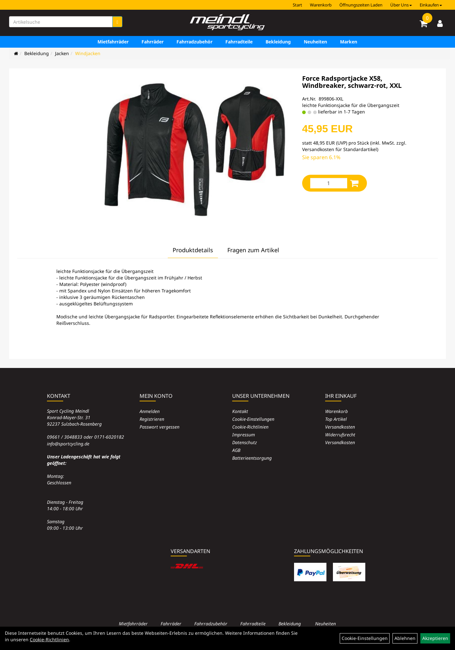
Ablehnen (404, 638)
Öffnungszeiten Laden (360, 5)
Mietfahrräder (113, 42)
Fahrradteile (239, 42)
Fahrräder (153, 42)
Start (297, 5)
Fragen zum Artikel (253, 250)
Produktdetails (193, 250)
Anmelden (150, 411)
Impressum (243, 434)
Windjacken (87, 53)
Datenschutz (244, 442)
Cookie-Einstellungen (253, 419)
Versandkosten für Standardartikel (339, 149)
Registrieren (152, 419)
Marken (348, 42)
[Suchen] (117, 21)
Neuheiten (315, 42)
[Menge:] (328, 183)
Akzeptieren (435, 638)
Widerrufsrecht (340, 434)
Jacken (62, 53)
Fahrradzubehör (194, 42)
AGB (236, 450)
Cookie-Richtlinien (250, 427)
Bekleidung (278, 42)
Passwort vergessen (159, 427)
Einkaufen (431, 5)
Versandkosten (340, 427)
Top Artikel (336, 419)
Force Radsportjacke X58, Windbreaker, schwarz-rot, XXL (352, 82)
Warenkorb (321, 5)
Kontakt (240, 411)
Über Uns (401, 5)
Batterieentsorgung (252, 458)
